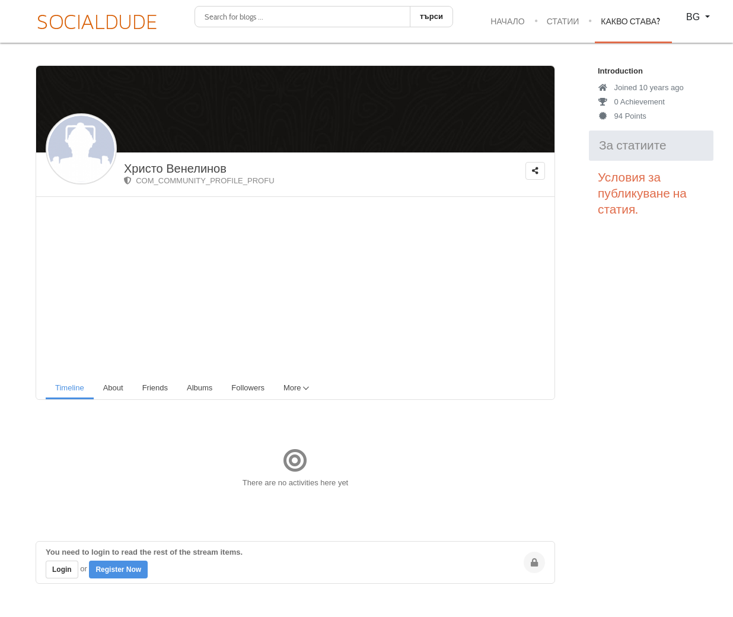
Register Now (118, 569)
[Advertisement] (300, 286)
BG (694, 17)
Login (62, 569)
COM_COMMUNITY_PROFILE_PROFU (199, 180)
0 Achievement (631, 101)
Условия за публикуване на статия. (642, 193)
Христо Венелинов (175, 168)
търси (431, 16)
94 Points (622, 116)
